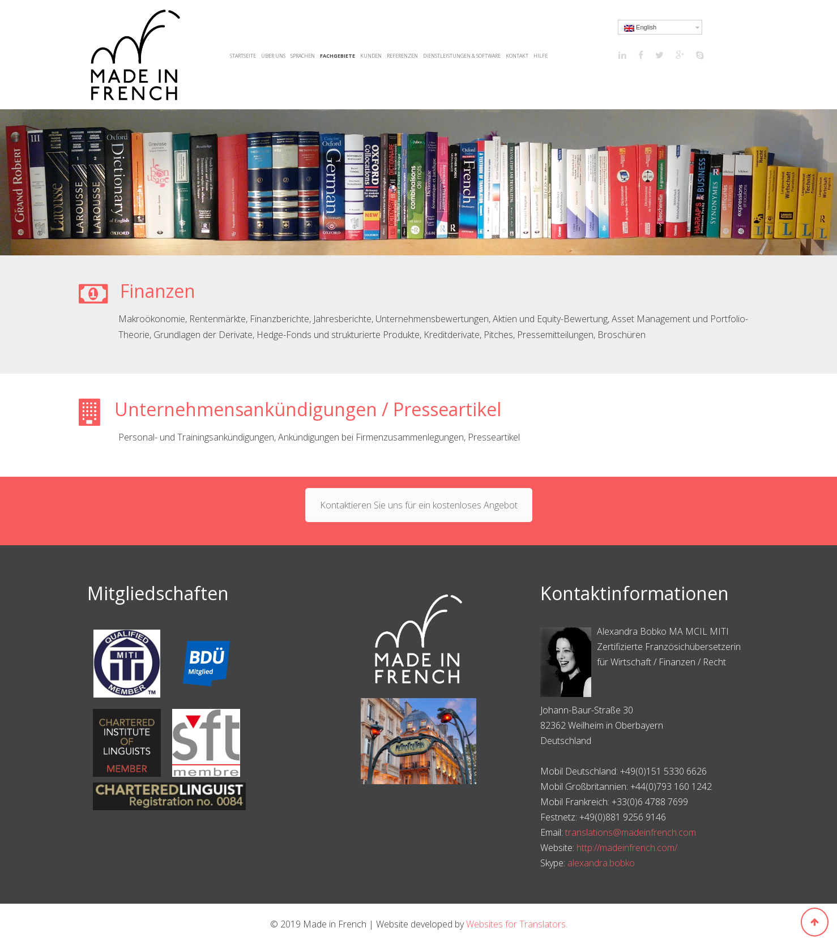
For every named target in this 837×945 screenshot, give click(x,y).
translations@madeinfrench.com (630, 832)
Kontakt (517, 55)
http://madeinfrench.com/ (626, 847)
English (640, 28)
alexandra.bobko (601, 863)
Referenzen (402, 55)
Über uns (273, 55)
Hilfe (540, 55)
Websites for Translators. (516, 924)
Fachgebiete (337, 55)
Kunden (371, 55)
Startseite (243, 55)
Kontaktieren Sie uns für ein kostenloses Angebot (419, 505)
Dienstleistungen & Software (462, 55)
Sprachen (303, 55)
